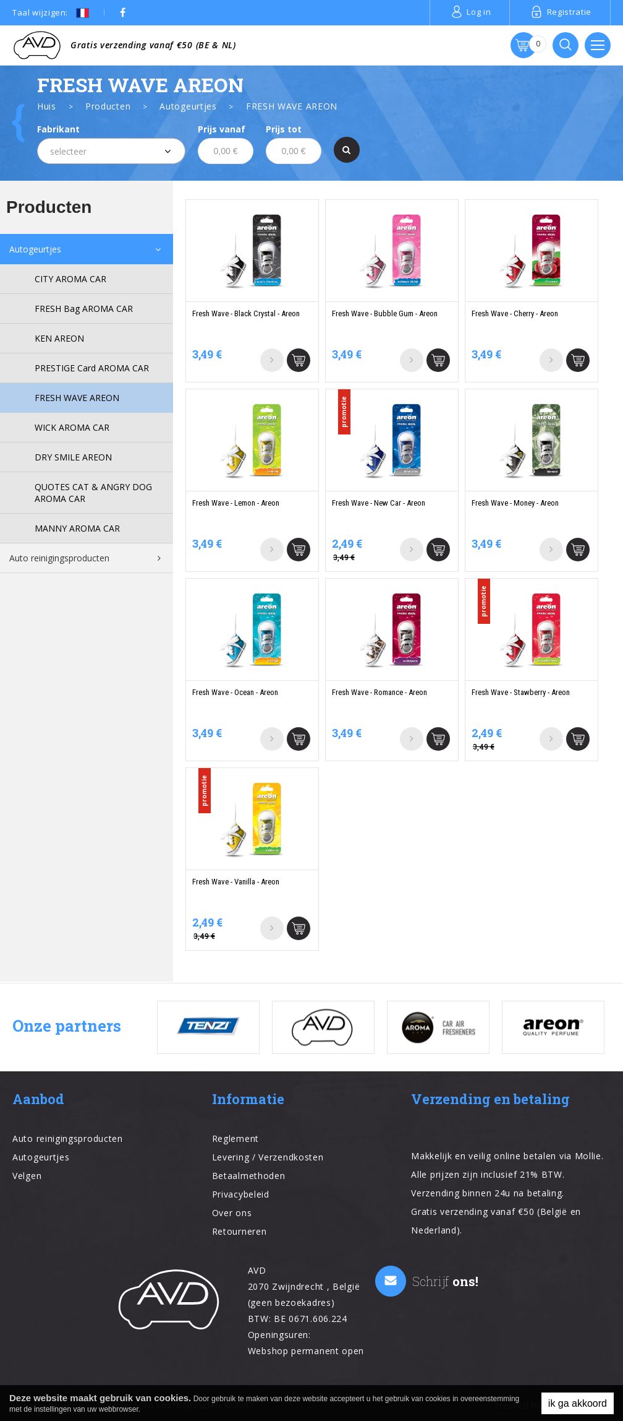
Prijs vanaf (221, 129)
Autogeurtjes (35, 249)
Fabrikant (58, 129)
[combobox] (111, 151)
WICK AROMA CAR (72, 427)
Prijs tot (284, 129)
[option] (208, 1027)
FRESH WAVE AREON (77, 398)
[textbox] (111, 152)
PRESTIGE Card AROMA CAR (92, 368)
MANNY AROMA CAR (77, 528)
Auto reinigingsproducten (59, 558)
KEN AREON (59, 338)
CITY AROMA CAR (70, 279)
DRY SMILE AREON (73, 457)
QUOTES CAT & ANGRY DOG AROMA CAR (93, 492)
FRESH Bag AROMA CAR (84, 308)
